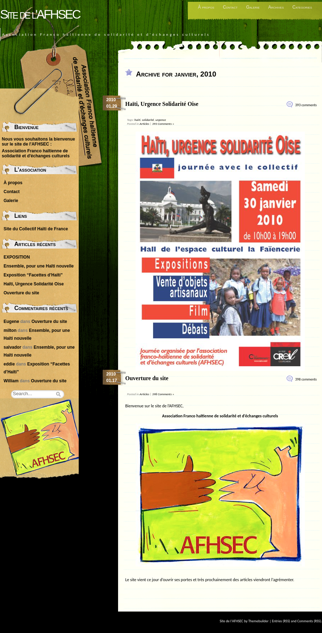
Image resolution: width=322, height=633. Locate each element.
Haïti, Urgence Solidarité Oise (161, 104)
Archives (276, 7)
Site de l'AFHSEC (40, 14)
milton (10, 330)
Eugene (11, 321)
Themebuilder (258, 621)
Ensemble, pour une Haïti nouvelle (39, 266)
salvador (12, 347)
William (11, 380)
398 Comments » (163, 394)
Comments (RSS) (309, 621)
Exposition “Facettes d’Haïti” (33, 275)
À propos (206, 7)
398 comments (306, 379)
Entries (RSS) (281, 621)
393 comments (306, 105)
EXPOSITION (17, 257)
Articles (144, 124)
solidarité (148, 120)
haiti (137, 120)
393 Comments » (163, 124)
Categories (302, 7)
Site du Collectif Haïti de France (36, 228)
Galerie (253, 7)
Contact (230, 7)
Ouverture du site (147, 378)
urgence (161, 120)
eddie (9, 364)
